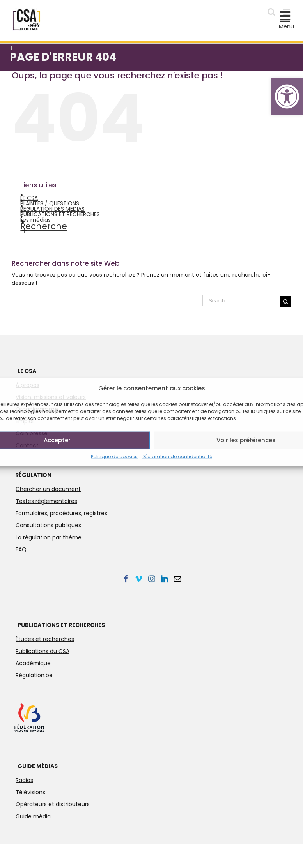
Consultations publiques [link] (48, 525)
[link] (287, 96)
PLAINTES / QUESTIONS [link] (49, 203)
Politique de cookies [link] (114, 456)
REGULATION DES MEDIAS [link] (52, 209)
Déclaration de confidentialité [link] (177, 456)
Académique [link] (33, 663)
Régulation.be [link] (34, 675)
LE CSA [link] (29, 198)
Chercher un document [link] (48, 489)
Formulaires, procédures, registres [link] (61, 513)
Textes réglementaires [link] (46, 501)
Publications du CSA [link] (42, 651)
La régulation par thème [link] (49, 537)
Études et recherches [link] (45, 639)
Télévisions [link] (30, 792)
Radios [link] (24, 780)
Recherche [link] (43, 226)
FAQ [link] (21, 549)
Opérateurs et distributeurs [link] (53, 804)
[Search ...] (241, 300)
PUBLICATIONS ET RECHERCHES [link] (60, 214)
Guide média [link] (33, 816)
